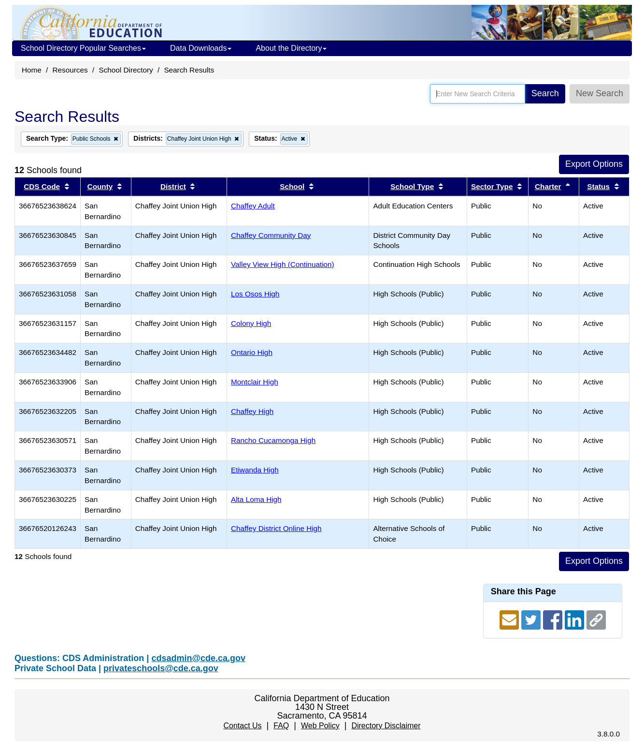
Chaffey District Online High (276, 528)
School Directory (126, 70)
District (173, 186)
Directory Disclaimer (385, 726)
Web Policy (320, 726)
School (292, 186)
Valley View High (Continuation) (282, 264)
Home (32, 70)
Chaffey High (252, 411)
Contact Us (242, 726)
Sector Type (492, 186)
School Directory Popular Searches (83, 48)
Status (598, 186)
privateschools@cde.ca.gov (160, 668)
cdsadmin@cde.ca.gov (198, 658)
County (100, 186)
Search (545, 93)
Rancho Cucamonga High (273, 440)
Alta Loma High (256, 499)
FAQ (281, 726)
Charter (548, 186)
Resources (70, 70)
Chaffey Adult (253, 206)
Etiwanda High (255, 470)
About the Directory (291, 48)
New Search (599, 93)
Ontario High (251, 352)
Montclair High (254, 382)
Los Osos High (255, 294)
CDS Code (42, 186)
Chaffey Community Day (271, 235)
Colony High (251, 323)
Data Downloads (200, 48)
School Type (412, 186)
